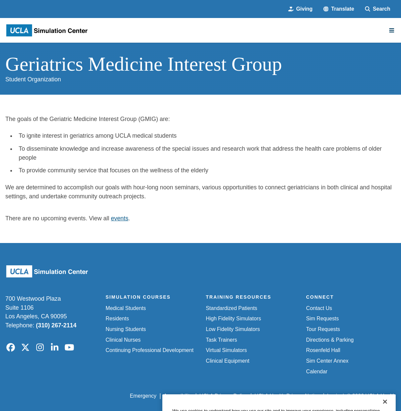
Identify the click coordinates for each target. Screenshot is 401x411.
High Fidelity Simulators (233, 318)
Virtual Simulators (226, 350)
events (119, 218)
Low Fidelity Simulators (233, 329)
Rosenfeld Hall (323, 350)
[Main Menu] (392, 30)
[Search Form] (378, 9)
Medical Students (126, 308)
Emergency (143, 396)
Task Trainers (221, 340)
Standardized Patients (231, 308)
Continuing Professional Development (150, 350)
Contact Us (319, 308)
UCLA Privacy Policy (223, 396)
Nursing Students (126, 329)
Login (333, 396)
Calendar (316, 371)
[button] (339, 9)
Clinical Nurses (123, 340)
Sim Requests (322, 318)
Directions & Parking (330, 340)
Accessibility (178, 396)
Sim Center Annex (327, 361)
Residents (117, 318)
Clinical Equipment (228, 361)
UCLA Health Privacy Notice (287, 396)
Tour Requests (323, 329)
